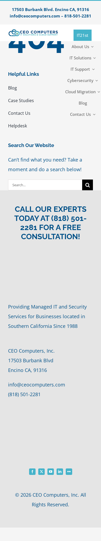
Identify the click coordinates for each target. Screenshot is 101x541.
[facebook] (32, 471)
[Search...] (45, 185)
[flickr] (69, 471)
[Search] (87, 185)
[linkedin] (60, 471)
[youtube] (50, 471)
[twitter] (41, 471)
